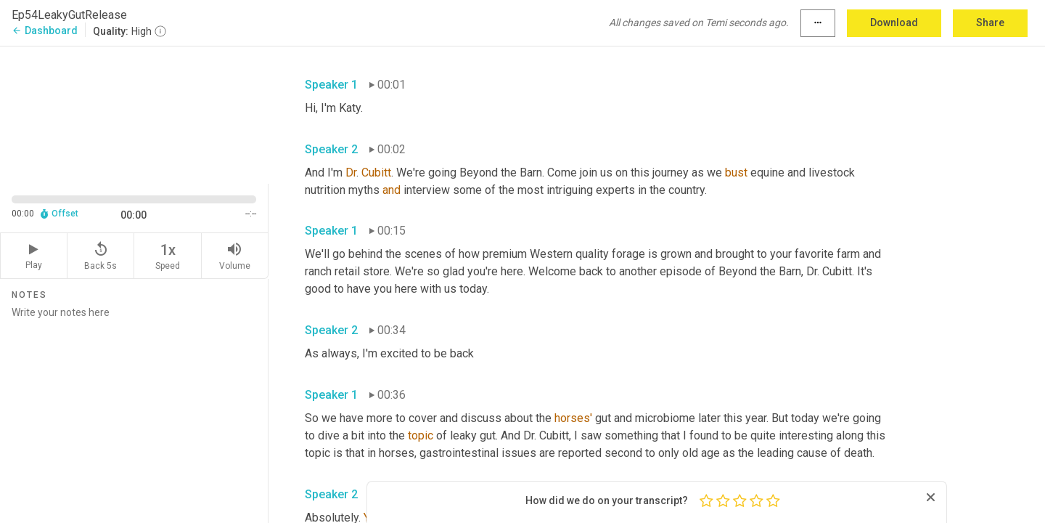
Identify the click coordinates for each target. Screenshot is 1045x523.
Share (990, 22)
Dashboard (45, 30)
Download (894, 22)
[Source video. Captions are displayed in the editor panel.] (134, 113)
